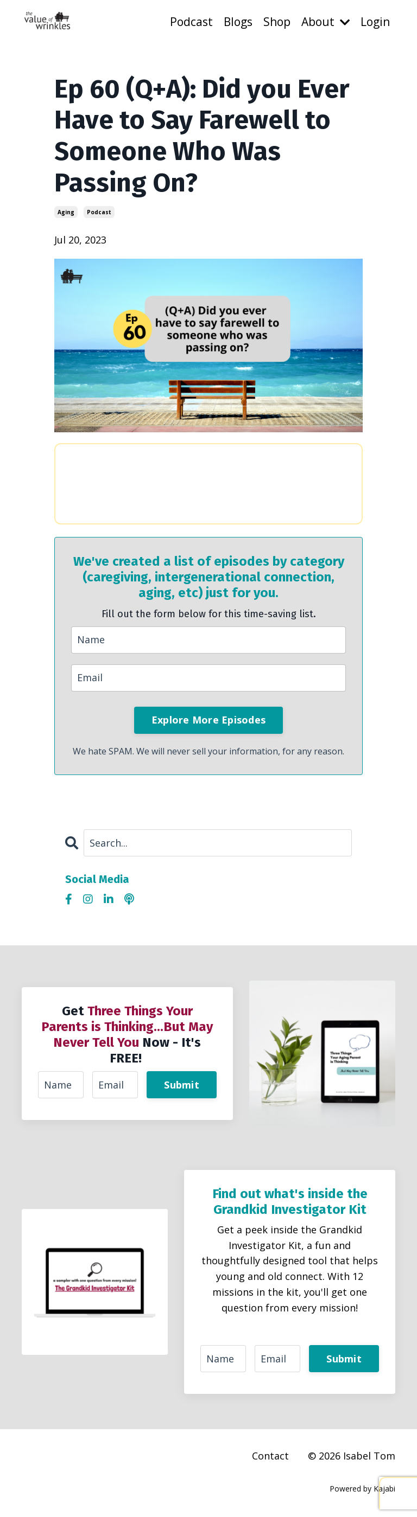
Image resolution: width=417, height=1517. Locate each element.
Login (375, 21)
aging (66, 212)
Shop (276, 21)
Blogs (238, 21)
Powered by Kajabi (362, 1488)
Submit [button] (181, 1084)
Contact (270, 1455)
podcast (99, 212)
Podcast (191, 21)
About (325, 21)
